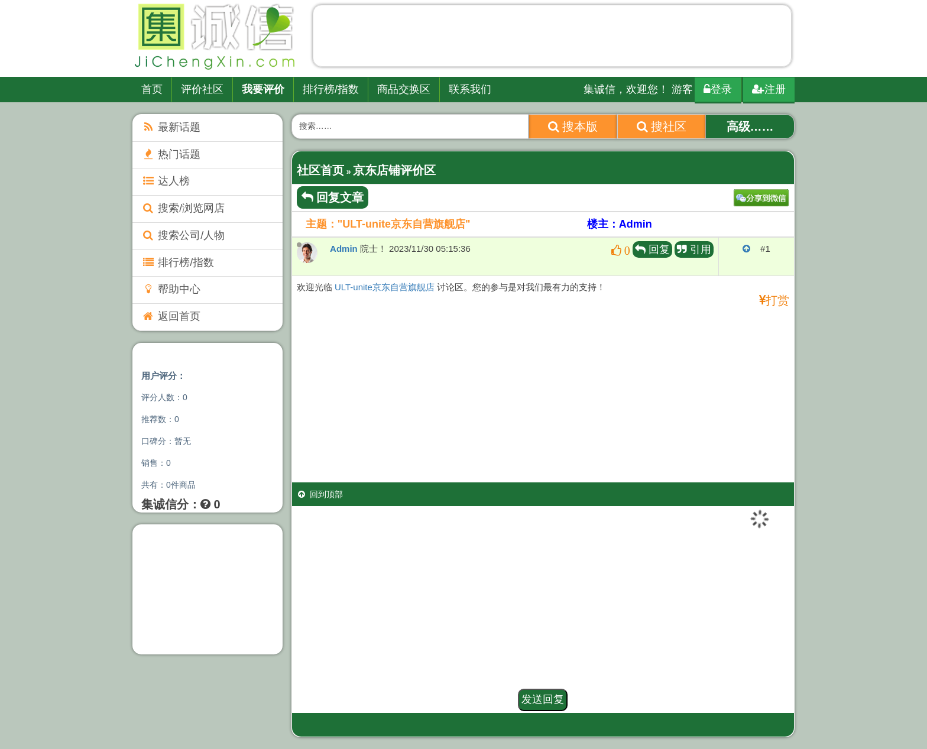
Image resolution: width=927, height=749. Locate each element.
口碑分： (166, 441)
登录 (718, 89)
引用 (694, 249)
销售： (156, 463)
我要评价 (263, 89)
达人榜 (165, 181)
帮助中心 (170, 289)
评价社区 (202, 89)
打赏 (777, 300)
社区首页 (320, 170)
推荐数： (160, 419)
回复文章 (333, 197)
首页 (152, 89)
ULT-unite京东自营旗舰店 (385, 287)
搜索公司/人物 (183, 235)
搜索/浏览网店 (183, 208)
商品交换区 (403, 89)
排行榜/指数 (331, 89)
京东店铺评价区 (394, 170)
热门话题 (170, 154)
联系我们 (470, 89)
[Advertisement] (552, 38)
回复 (652, 249)
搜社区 (662, 126)
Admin (344, 249)
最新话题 (170, 127)
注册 (769, 89)
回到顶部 (320, 494)
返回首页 (170, 316)
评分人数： (164, 397)
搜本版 (573, 126)
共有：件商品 (168, 484)
